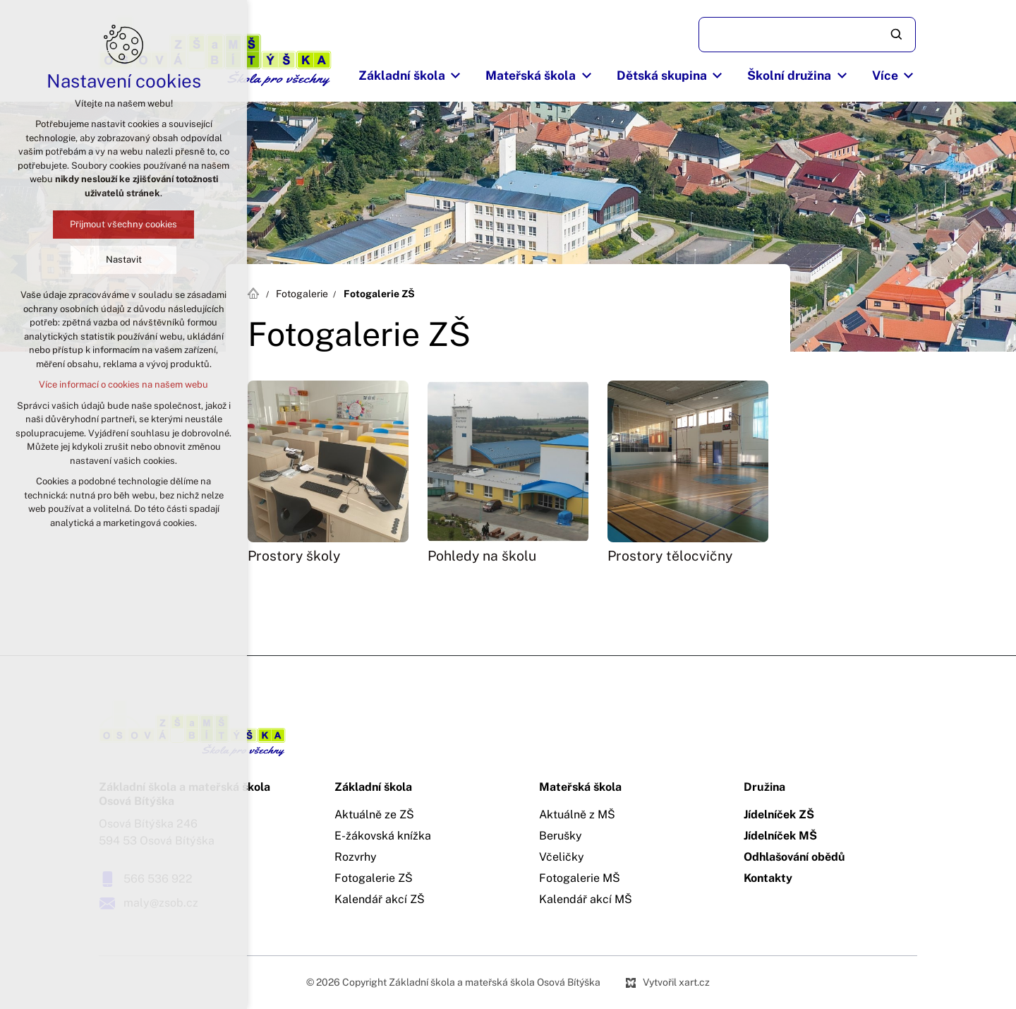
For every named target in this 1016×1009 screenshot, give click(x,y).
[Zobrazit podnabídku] (455, 75)
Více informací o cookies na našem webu (123, 384)
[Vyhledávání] (897, 34)
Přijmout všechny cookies (123, 224)
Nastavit (124, 259)
